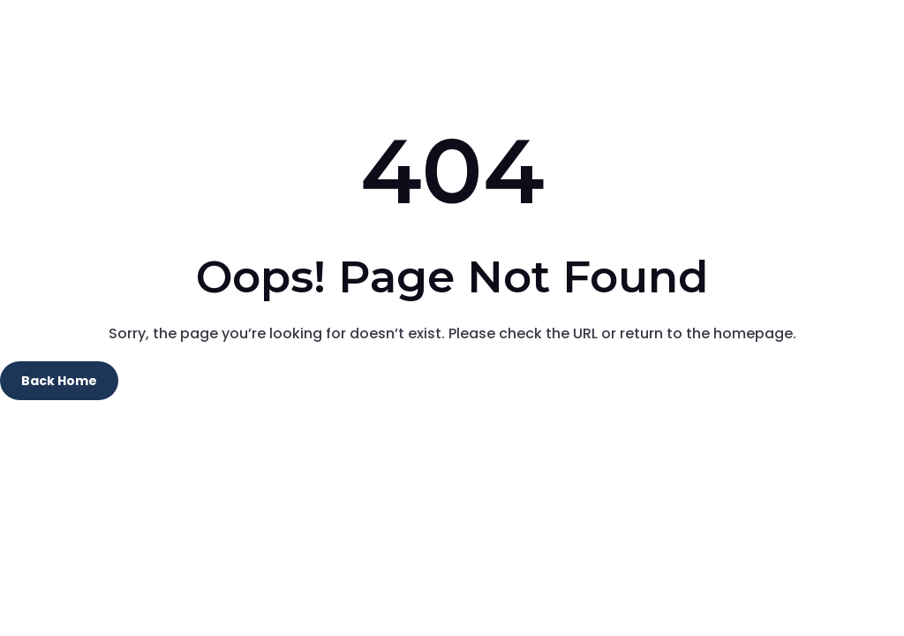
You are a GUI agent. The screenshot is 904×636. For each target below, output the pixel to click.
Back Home (59, 381)
